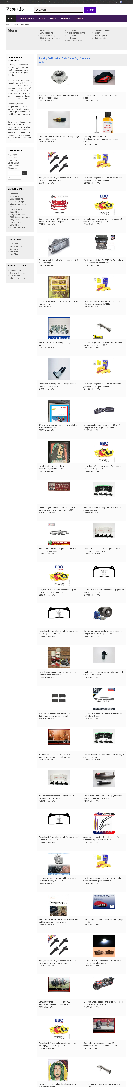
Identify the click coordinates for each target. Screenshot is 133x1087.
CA (62, 1068)
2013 (45, 40)
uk (123, 2)
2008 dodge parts (50, 38)
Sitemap (114, 2)
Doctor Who (15, 270)
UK (42, 1068)
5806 (45, 30)
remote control (76, 33)
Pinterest (42, 2)
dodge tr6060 (103, 35)
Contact (106, 2)
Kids (42, 18)
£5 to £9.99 (12, 157)
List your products (44, 1055)
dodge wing (47, 35)
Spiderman (14, 244)
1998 (72, 30)
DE (49, 1068)
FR (45, 1068)
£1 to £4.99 (12, 155)
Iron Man (14, 249)
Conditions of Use (12, 1068)
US (59, 1068)
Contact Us (41, 1049)
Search (90, 10)
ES (52, 1068)
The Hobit (14, 246)
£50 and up (12, 168)
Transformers (16, 241)
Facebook (31, 2)
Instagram (53, 2)
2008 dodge (102, 30)
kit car (97, 33)
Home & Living (26, 18)
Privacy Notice (25, 1068)
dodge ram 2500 (101, 38)
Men (53, 18)
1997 (72, 35)
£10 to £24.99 (13, 160)
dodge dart (72, 38)
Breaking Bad (15, 265)
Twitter (21, 2)
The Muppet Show (18, 273)
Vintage (80, 18)
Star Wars (14, 239)
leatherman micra (74, 40)
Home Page (42, 1052)
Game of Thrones (17, 268)
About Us (40, 1047)
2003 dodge (47, 33)
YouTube (11, 2)
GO (27, 173)
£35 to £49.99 (13, 165)
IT (55, 1068)
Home (11, 18)
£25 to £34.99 (13, 163)
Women (65, 18)
